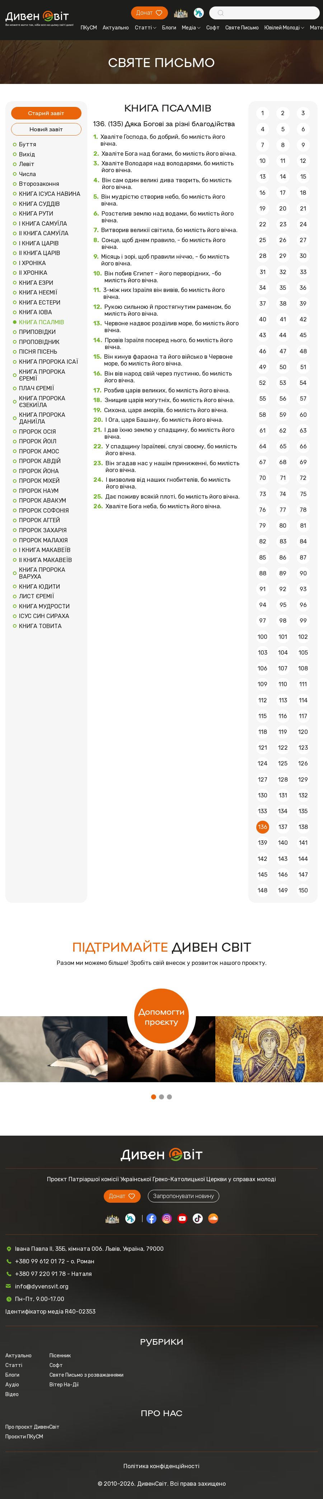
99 (303, 620)
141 (303, 842)
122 (283, 747)
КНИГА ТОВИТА (40, 626)
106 (262, 668)
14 (283, 176)
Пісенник (60, 1356)
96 (303, 605)
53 (283, 383)
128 (283, 779)
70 (262, 478)
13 (263, 176)
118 (262, 732)
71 (283, 478)
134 (282, 811)
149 (283, 890)
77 (283, 509)
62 (282, 430)
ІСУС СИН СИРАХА (44, 616)
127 (262, 779)
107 (282, 668)
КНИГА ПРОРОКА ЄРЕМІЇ (42, 375)
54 (303, 383)
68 (282, 462)
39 (303, 303)
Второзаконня (39, 183)
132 (303, 795)
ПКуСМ (89, 28)
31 (263, 272)
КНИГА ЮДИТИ (39, 586)
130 (262, 795)
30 (303, 256)
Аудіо (12, 1385)
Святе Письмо (242, 28)
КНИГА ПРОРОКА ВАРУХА (42, 573)
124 (262, 763)
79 (262, 525)
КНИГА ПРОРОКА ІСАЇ (48, 361)
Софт (213, 28)
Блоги (169, 28)
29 (282, 256)
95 (283, 605)
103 (262, 652)
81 (303, 525)
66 (303, 446)
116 (282, 716)
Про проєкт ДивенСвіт (32, 1427)
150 (303, 890)
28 (262, 256)
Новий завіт (46, 129)
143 (282, 858)
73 (262, 494)
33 (303, 272)
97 (262, 620)
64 (262, 446)
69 (303, 462)
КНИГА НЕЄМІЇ (38, 292)
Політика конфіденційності (161, 1466)
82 (262, 541)
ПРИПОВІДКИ (37, 332)
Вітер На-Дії (64, 1385)
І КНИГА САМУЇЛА (43, 223)
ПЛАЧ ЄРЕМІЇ (36, 388)
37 (262, 303)
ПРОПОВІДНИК (39, 342)
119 (282, 732)
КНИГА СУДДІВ (39, 204)
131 (283, 795)
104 (283, 652)
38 (283, 303)
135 (303, 811)
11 (282, 160)
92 (282, 589)
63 (303, 430)
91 (262, 589)
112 (262, 700)
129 (303, 779)
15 (303, 176)
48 (303, 351)
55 (262, 398)
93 (303, 589)
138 (303, 827)
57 (303, 398)
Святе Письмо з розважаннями (86, 1375)
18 (303, 192)
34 (262, 287)
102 (303, 636)
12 (303, 160)
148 (262, 890)
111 (303, 684)
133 (262, 811)
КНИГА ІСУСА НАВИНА (49, 193)
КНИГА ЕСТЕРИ (39, 302)
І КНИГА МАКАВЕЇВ (45, 550)
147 (303, 874)
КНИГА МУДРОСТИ (44, 606)
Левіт (26, 164)
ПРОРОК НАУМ (38, 490)
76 (262, 509)
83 (283, 541)
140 (283, 842)
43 (262, 335)
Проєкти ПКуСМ (24, 1437)
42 (303, 319)
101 (282, 636)
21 (303, 208)
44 (282, 335)
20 (282, 208)
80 (282, 525)
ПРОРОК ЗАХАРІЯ (43, 530)
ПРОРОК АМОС (39, 451)
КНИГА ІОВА (35, 312)
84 (303, 541)
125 (282, 763)
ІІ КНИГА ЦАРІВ (39, 253)
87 (303, 557)
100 (262, 636)
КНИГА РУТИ (36, 213)
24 (303, 224)
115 (262, 716)
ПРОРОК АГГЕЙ (39, 520)
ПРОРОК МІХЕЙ (39, 480)
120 (303, 732)
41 (283, 319)
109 (262, 684)
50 (283, 367)
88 (262, 573)
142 (262, 858)
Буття (27, 144)
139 (262, 842)
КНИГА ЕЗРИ (36, 282)
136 (262, 827)
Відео (12, 1394)
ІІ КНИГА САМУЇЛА (44, 233)
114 (303, 700)
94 (262, 605)
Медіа (191, 28)
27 (303, 240)
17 (283, 192)
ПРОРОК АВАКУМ (42, 500)
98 (282, 620)
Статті (145, 28)
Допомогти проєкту (161, 1016)
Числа (27, 174)
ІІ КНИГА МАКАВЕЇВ (45, 560)
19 (262, 208)
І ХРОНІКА (32, 263)
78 (303, 509)
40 (262, 319)
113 (283, 700)
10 (262, 160)
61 (262, 430)
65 (283, 446)
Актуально (116, 28)
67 (262, 462)
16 (262, 192)
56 (283, 398)
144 (303, 858)
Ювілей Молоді (284, 28)
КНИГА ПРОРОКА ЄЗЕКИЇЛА (42, 402)
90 (303, 573)
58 (262, 414)
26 (282, 240)
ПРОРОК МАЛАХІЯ (43, 540)
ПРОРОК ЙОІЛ (37, 441)
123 (303, 747)
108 (303, 668)
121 (262, 747)
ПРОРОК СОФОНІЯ (44, 510)
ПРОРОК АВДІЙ (40, 461)
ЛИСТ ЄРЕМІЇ (36, 596)
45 (303, 335)
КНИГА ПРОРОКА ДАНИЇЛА (42, 418)
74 (283, 494)
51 (303, 367)
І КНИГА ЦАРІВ (39, 243)
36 (303, 287)
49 (262, 367)
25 (262, 240)
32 (283, 272)
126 (303, 763)
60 (303, 414)
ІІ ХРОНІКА (33, 272)
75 (303, 494)
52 (262, 383)
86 (282, 557)
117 (303, 716)
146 (283, 874)
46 (262, 351)
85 (262, 557)
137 (282, 827)
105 (303, 652)
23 (283, 224)
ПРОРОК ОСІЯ (37, 431)
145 (262, 874)
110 (282, 684)
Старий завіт (46, 112)
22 (262, 224)
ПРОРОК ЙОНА (39, 471)
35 (283, 287)
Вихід (27, 154)
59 (283, 414)
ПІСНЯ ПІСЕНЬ (38, 351)
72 (303, 478)
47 (283, 351)
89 (282, 573)
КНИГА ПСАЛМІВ (41, 322)
